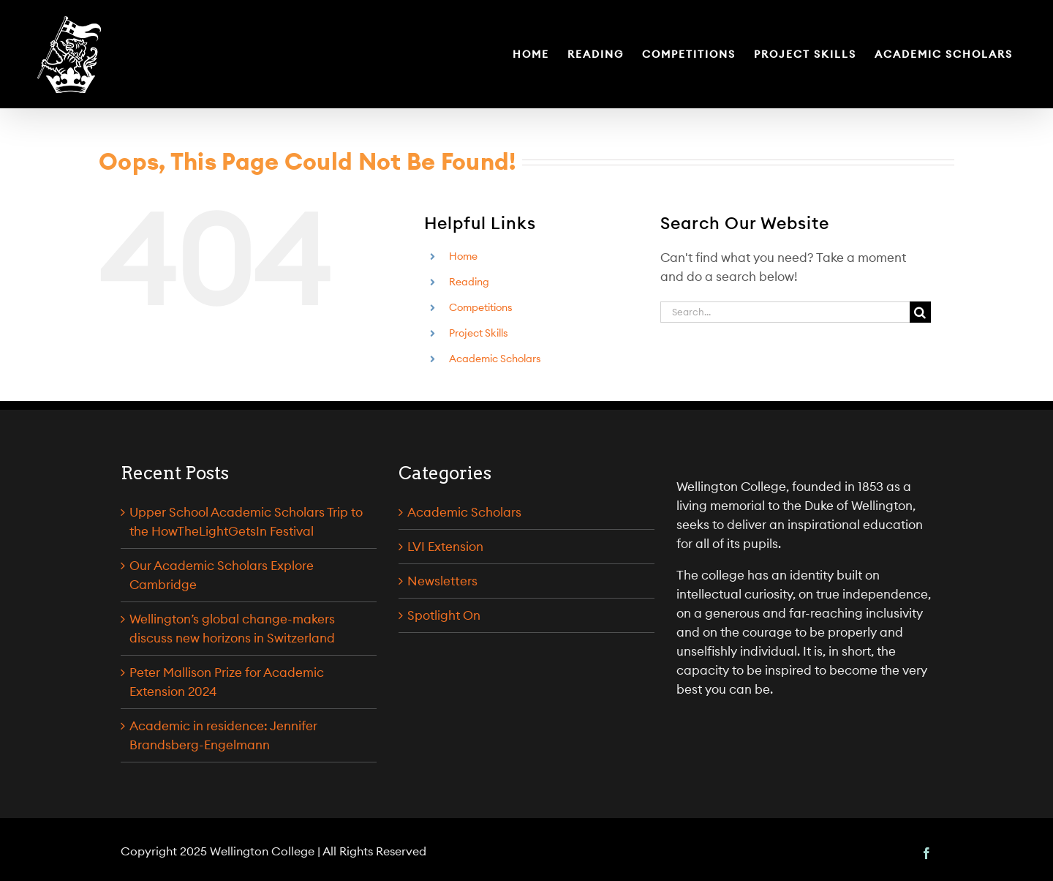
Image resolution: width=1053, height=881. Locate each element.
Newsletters (442, 581)
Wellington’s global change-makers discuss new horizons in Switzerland (232, 628)
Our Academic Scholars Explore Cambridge (221, 575)
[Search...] (785, 312)
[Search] (920, 312)
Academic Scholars (495, 358)
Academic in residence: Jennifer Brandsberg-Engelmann (223, 735)
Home (463, 256)
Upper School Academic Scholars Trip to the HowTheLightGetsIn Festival (246, 521)
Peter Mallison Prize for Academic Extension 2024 (226, 682)
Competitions (481, 307)
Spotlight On (443, 615)
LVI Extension (445, 547)
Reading (469, 281)
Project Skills (478, 333)
